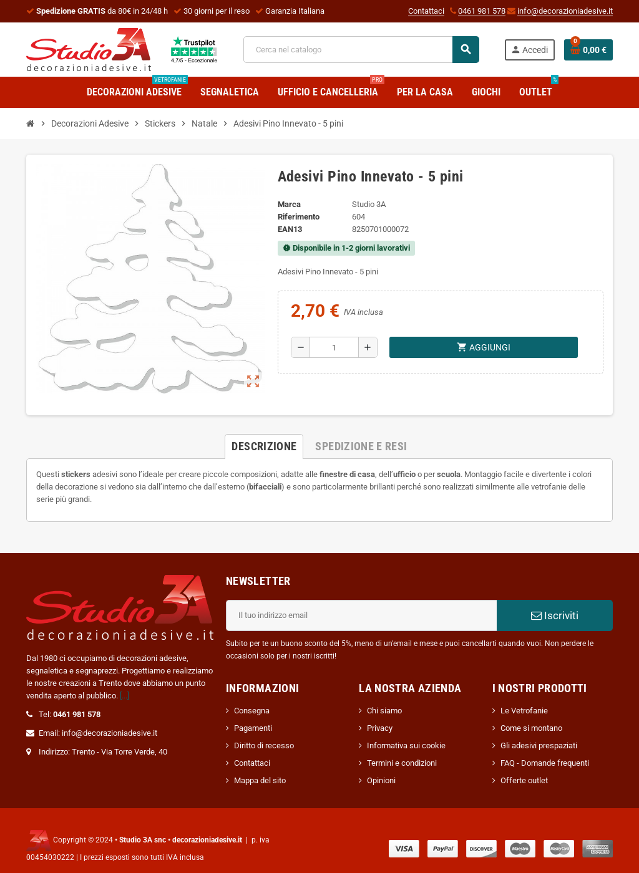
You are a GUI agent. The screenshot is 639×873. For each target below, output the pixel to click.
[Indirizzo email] (361, 615)
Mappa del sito (260, 780)
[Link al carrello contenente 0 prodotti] (588, 49)
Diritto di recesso (264, 745)
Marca (289, 204)
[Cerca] (360, 49)
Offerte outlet (524, 780)
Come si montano (531, 728)
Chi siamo (384, 710)
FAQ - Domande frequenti (544, 763)
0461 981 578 (481, 11)
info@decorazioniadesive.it (565, 11)
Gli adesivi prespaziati (538, 745)
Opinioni (381, 780)
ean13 (290, 229)
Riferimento (299, 216)
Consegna (252, 710)
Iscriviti (554, 615)
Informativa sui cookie (406, 745)
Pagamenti (253, 728)
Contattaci (426, 11)
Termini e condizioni (402, 763)
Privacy (380, 728)
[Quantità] (334, 347)
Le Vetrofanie (524, 710)
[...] (124, 695)
